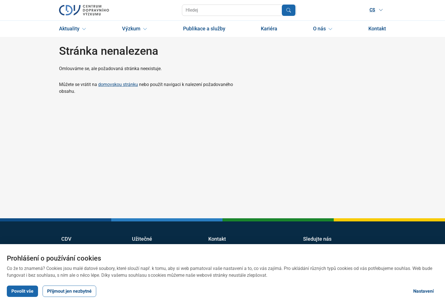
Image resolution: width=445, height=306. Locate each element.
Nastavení (423, 291)
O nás (319, 29)
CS (376, 9)
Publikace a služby (204, 29)
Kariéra (269, 29)
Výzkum (131, 29)
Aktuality (69, 29)
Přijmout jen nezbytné (69, 291)
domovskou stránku (118, 84)
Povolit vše (22, 291)
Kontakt (377, 29)
